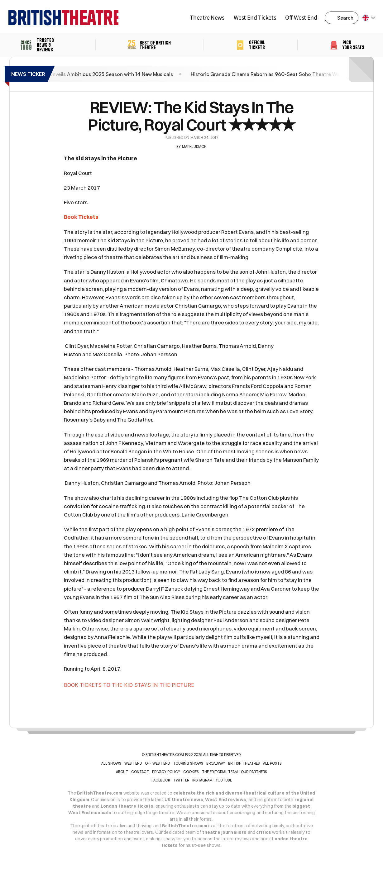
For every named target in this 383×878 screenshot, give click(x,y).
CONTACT (140, 772)
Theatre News (207, 17)
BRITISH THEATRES (244, 763)
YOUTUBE (224, 780)
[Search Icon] (343, 18)
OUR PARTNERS (254, 772)
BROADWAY (215, 763)
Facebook (160, 780)
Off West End (301, 17)
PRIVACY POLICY (166, 772)
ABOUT (122, 772)
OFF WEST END (157, 763)
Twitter (181, 780)
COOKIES (191, 772)
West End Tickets (255, 17)
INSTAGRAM (202, 780)
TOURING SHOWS (188, 763)
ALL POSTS (272, 763)
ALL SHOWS (111, 763)
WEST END (133, 763)
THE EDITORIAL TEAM (220, 772)
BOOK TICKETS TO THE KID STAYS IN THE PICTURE (129, 685)
